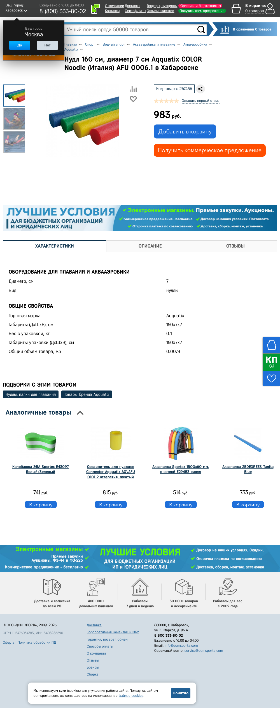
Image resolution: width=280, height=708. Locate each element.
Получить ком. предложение (202, 11)
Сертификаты (135, 11)
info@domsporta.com (181, 645)
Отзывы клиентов (160, 11)
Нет (47, 45)
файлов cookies (131, 695)
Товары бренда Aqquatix (86, 394)
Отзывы (93, 660)
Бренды (93, 667)
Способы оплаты (100, 646)
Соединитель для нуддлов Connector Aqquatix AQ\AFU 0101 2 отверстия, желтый (110, 472)
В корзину (40, 504)
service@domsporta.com (204, 650)
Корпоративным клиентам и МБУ (113, 632)
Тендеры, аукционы (162, 6)
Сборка (93, 674)
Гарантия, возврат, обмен (107, 639)
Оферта (9, 642)
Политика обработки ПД (37, 642)
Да (19, 45)
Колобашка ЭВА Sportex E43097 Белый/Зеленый (40, 469)
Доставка (132, 6)
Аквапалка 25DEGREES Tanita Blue (248, 469)
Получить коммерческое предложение (210, 150)
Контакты (112, 11)
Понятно (180, 693)
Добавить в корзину (185, 131)
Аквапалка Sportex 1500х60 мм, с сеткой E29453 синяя (180, 469)
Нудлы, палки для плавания (31, 394)
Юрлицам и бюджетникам (200, 6)
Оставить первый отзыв (201, 100)
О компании (114, 6)
